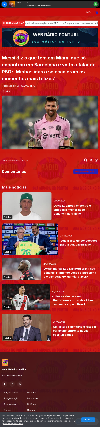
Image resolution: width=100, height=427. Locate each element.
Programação (11, 398)
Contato (31, 410)
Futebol (7, 91)
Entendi (88, 419)
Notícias (31, 404)
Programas (10, 404)
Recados (31, 392)
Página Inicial (11, 392)
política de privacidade (12, 423)
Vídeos (7, 410)
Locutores (32, 398)
